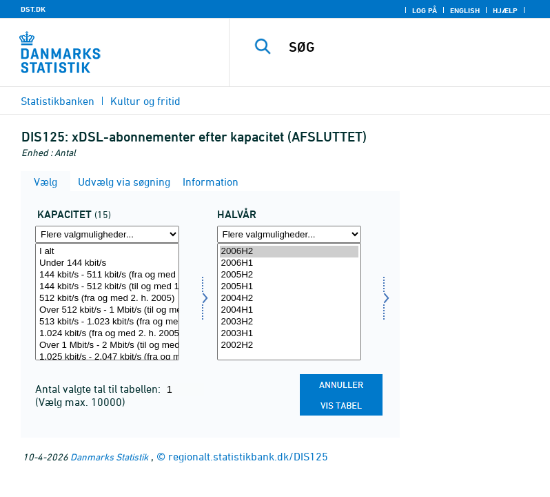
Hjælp (505, 10)
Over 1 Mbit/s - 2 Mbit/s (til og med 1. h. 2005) (107, 345)
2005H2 (289, 275)
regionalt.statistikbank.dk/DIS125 (248, 456)
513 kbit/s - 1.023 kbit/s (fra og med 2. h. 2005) (107, 322)
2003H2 (289, 322)
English (465, 10)
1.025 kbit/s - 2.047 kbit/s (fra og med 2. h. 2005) (107, 357)
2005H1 (289, 287)
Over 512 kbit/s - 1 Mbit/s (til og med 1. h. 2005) (107, 310)
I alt (107, 251)
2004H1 (289, 310)
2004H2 (289, 298)
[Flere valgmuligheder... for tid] (289, 234)
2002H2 (289, 345)
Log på (424, 10)
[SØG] (410, 47)
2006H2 (289, 251)
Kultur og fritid (145, 101)
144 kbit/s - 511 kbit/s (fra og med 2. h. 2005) (107, 275)
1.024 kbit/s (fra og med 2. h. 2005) (107, 334)
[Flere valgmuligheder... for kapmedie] (107, 234)
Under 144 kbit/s (107, 263)
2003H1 (289, 334)
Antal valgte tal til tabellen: (99, 388)
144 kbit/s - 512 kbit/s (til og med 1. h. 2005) (107, 287)
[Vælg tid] (289, 301)
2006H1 (289, 263)
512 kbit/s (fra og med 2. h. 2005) (107, 298)
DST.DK (33, 9)
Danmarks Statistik (109, 456)
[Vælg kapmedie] (107, 301)
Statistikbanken (57, 101)
